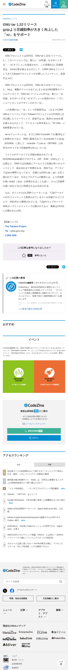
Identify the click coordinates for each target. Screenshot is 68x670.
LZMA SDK (11, 235)
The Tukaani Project (15, 226)
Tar (6, 231)
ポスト (8, 49)
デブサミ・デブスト (42, 613)
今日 (18, 465)
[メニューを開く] (4, 4)
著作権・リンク (18, 660)
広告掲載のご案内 (51, 598)
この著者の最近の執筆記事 (30, 309)
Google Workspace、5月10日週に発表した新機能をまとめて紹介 (36, 500)
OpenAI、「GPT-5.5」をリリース (22, 494)
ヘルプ (14, 656)
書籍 (60, 610)
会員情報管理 (17, 664)
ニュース (7, 612)
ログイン (33, 438)
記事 (24, 610)
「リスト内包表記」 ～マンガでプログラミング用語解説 (33, 488)
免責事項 (15, 668)
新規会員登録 (33, 431)
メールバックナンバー (34, 424)
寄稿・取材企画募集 (18, 598)
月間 (49, 465)
